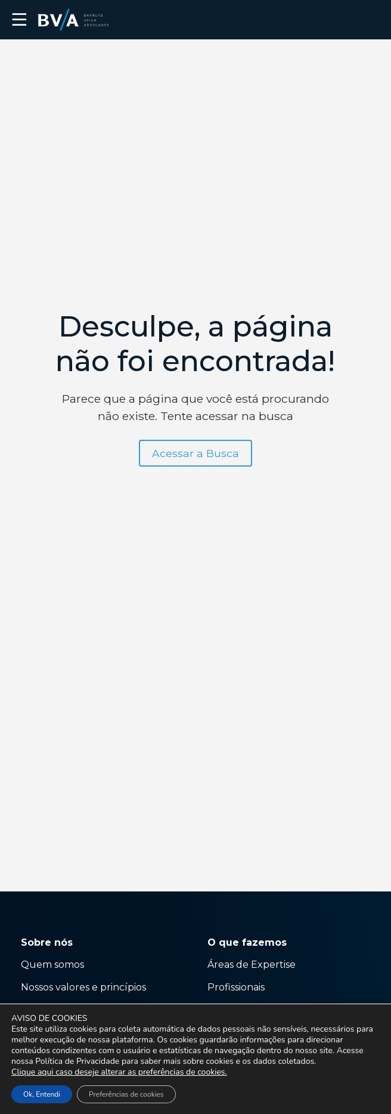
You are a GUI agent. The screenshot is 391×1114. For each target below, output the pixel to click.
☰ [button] (19, 20)
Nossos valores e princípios (83, 987)
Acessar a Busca (195, 453)
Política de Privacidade (77, 1061)
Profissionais (237, 987)
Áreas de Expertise (251, 964)
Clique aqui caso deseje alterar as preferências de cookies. (119, 1072)
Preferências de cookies (126, 1094)
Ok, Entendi (41, 1094)
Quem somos (52, 964)
